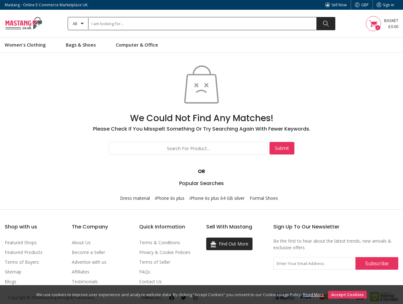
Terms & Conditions (159, 242)
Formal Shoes (264, 198)
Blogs (10, 281)
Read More (313, 294)
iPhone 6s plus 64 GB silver (217, 198)
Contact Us (150, 281)
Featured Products (24, 252)
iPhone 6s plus (169, 198)
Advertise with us (89, 262)
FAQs (144, 272)
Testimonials (85, 281)
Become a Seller (88, 252)
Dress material (135, 198)
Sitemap (13, 272)
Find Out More (229, 244)
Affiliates (80, 272)
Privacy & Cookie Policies (164, 252)
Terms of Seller (154, 262)
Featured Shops (21, 242)
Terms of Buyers (22, 262)
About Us (81, 242)
